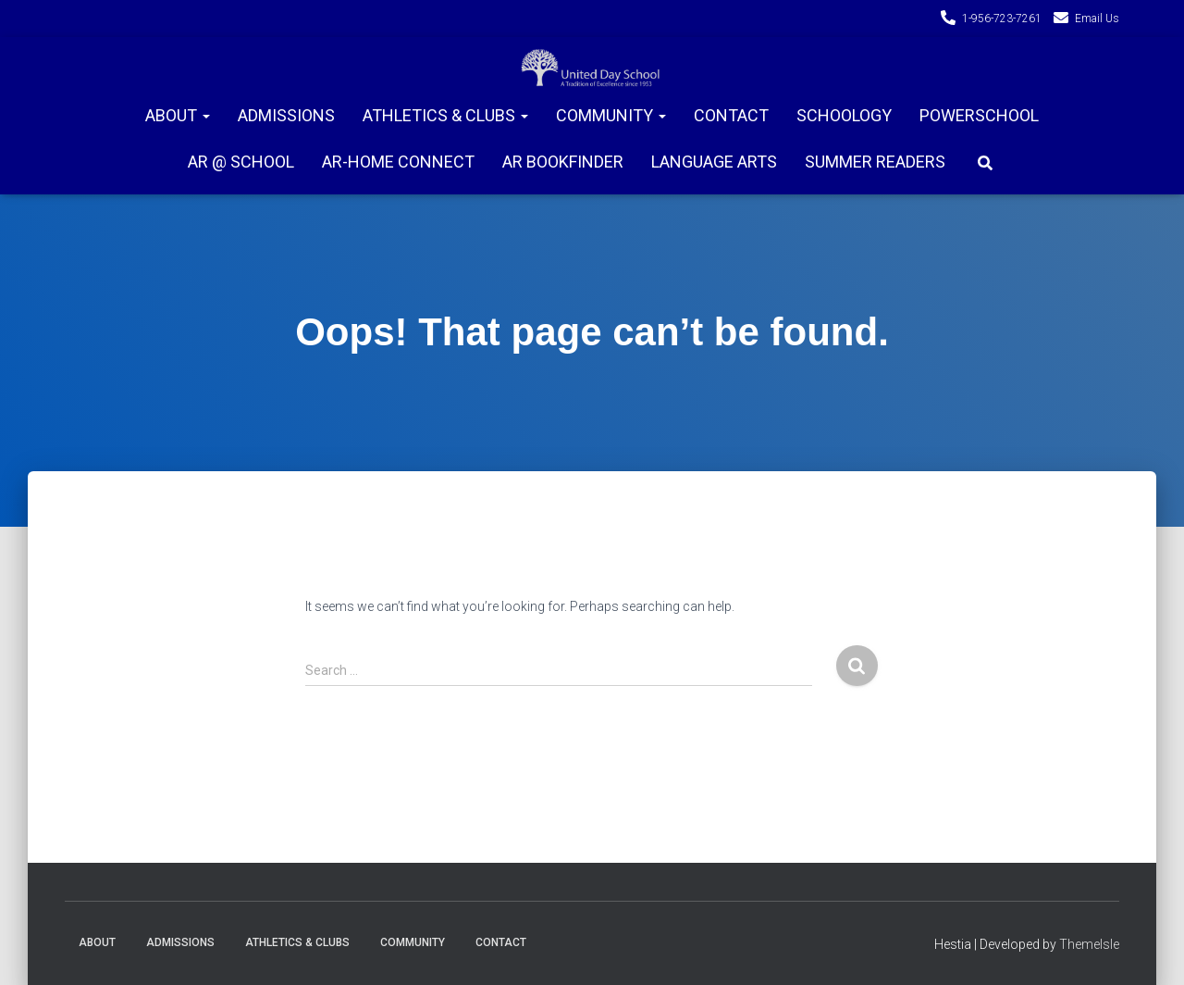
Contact (731, 115)
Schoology (844, 115)
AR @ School (241, 161)
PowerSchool (979, 115)
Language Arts (714, 161)
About (177, 115)
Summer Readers (875, 161)
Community (611, 115)
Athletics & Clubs (445, 115)
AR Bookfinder (562, 161)
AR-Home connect (398, 161)
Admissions (286, 115)
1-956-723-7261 (1002, 18)
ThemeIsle (1089, 944)
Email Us (1097, 18)
